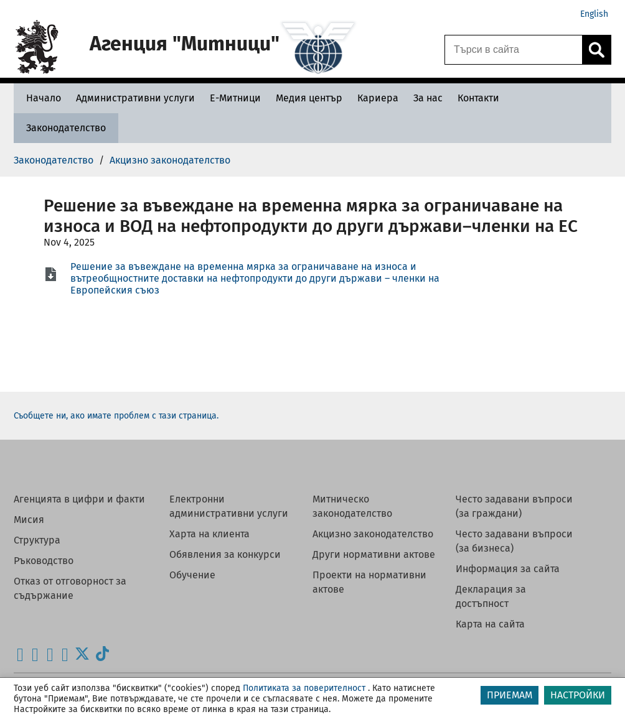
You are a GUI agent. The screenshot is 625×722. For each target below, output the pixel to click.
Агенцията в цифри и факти (79, 499)
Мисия (29, 519)
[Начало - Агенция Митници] (40, 98)
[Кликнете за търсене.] (596, 49)
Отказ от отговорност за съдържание (70, 588)
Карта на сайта (490, 624)
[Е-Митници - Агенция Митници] (235, 98)
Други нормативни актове (373, 554)
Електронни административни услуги (228, 506)
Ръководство (43, 561)
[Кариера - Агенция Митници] (378, 98)
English (594, 14)
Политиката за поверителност (304, 688)
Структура (37, 540)
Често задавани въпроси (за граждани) (514, 506)
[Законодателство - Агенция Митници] (66, 128)
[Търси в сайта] (513, 49)
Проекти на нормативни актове (369, 582)
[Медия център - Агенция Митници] (309, 98)
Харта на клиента (209, 534)
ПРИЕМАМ (509, 695)
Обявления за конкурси (225, 554)
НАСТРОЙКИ (577, 695)
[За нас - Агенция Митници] (428, 98)
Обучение (192, 575)
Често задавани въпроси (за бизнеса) (514, 541)
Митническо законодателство (352, 506)
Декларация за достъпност (491, 596)
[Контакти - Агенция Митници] (478, 98)
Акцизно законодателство (372, 534)
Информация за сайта (508, 569)
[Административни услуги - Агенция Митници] (135, 98)
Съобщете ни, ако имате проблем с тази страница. (116, 415)
